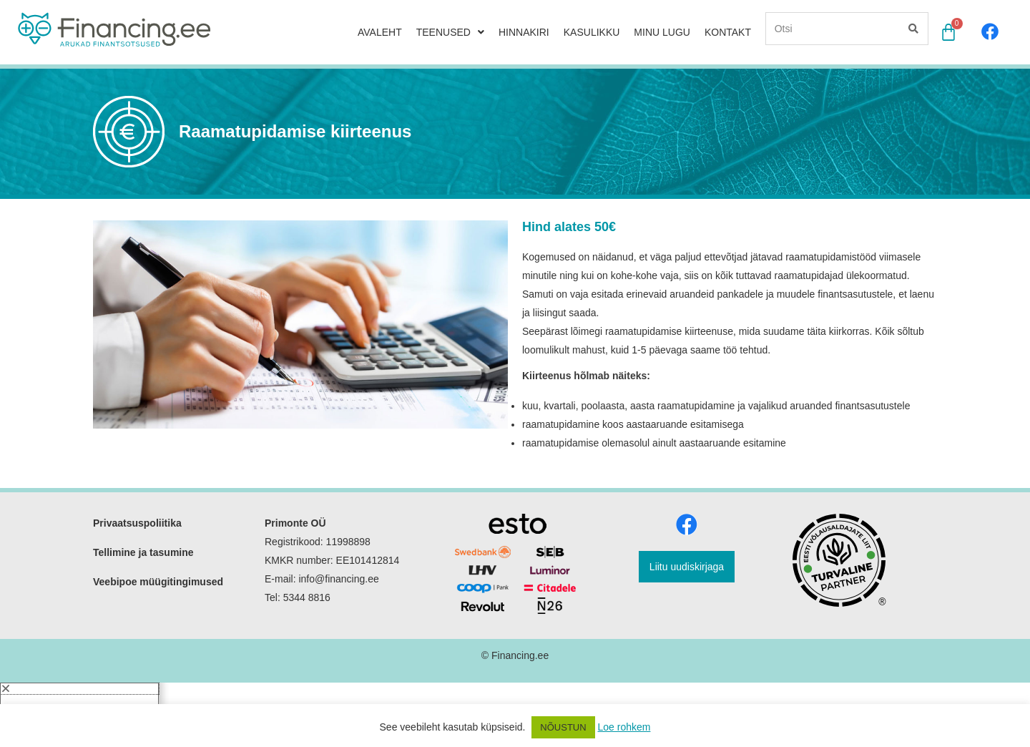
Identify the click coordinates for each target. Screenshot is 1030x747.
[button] (79, 664)
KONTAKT (728, 31)
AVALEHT (380, 31)
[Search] (912, 28)
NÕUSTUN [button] (563, 727)
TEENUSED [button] (450, 31)
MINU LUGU (662, 31)
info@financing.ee (339, 554)
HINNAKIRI (524, 31)
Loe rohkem (624, 727)
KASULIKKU (592, 31)
